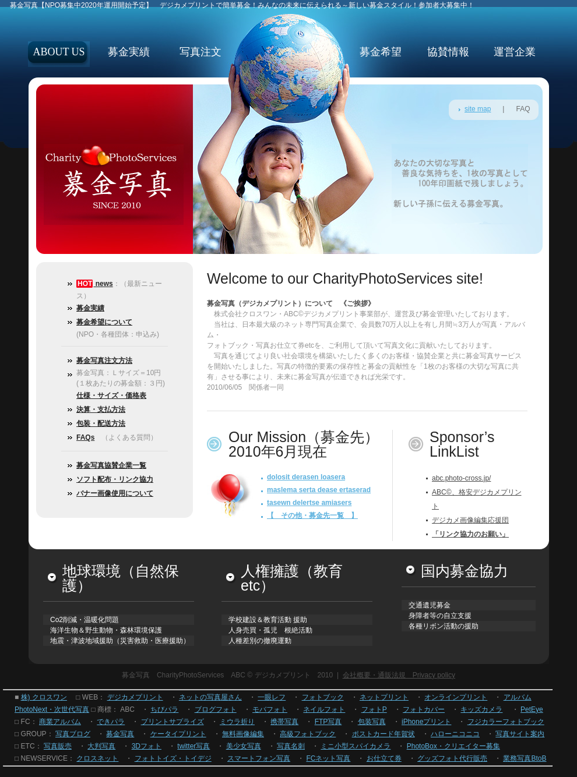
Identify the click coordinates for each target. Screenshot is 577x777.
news (102, 284)
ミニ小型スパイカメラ (355, 746)
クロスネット (97, 758)
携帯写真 (284, 722)
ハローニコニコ (455, 734)
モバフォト (269, 709)
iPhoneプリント (426, 722)
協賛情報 (448, 52)
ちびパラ (164, 709)
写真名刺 (291, 746)
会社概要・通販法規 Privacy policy (399, 675)
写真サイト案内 (519, 734)
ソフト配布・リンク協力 (114, 479)
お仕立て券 (384, 758)
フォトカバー (424, 709)
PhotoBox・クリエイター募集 (453, 746)
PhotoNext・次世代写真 (52, 709)
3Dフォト (146, 746)
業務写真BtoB (524, 758)
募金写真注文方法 (104, 360)
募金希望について (104, 322)
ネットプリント (384, 697)
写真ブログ (72, 734)
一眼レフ (272, 697)
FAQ (523, 109)
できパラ (111, 722)
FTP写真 (328, 722)
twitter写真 (193, 746)
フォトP (374, 709)
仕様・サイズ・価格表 (111, 395)
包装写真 (372, 722)
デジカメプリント (135, 697)
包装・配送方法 (100, 423)
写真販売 (58, 746)
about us (59, 52)
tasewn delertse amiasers (309, 503)
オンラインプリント (455, 697)
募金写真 (120, 734)
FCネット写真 (328, 758)
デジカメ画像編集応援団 (470, 520)
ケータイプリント (178, 734)
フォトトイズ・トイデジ (173, 758)
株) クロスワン (44, 697)
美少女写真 (243, 746)
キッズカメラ (481, 709)
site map (478, 109)
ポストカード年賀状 (383, 734)
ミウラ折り (237, 722)
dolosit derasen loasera (306, 477)
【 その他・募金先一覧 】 (312, 515)
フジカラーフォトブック (505, 722)
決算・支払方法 (100, 409)
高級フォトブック (308, 734)
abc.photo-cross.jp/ (461, 478)
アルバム (518, 697)
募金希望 (381, 52)
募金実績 (129, 52)
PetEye (531, 709)
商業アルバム (60, 722)
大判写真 (101, 746)
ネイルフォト (324, 709)
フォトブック (323, 697)
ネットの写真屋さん (210, 697)
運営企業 (515, 52)
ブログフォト (216, 709)
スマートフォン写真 (258, 758)
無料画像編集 (243, 734)
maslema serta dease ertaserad (319, 490)
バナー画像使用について (114, 493)
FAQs (85, 437)
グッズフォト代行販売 (452, 758)
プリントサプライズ (172, 722)
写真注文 (200, 52)
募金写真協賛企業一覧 (111, 465)
